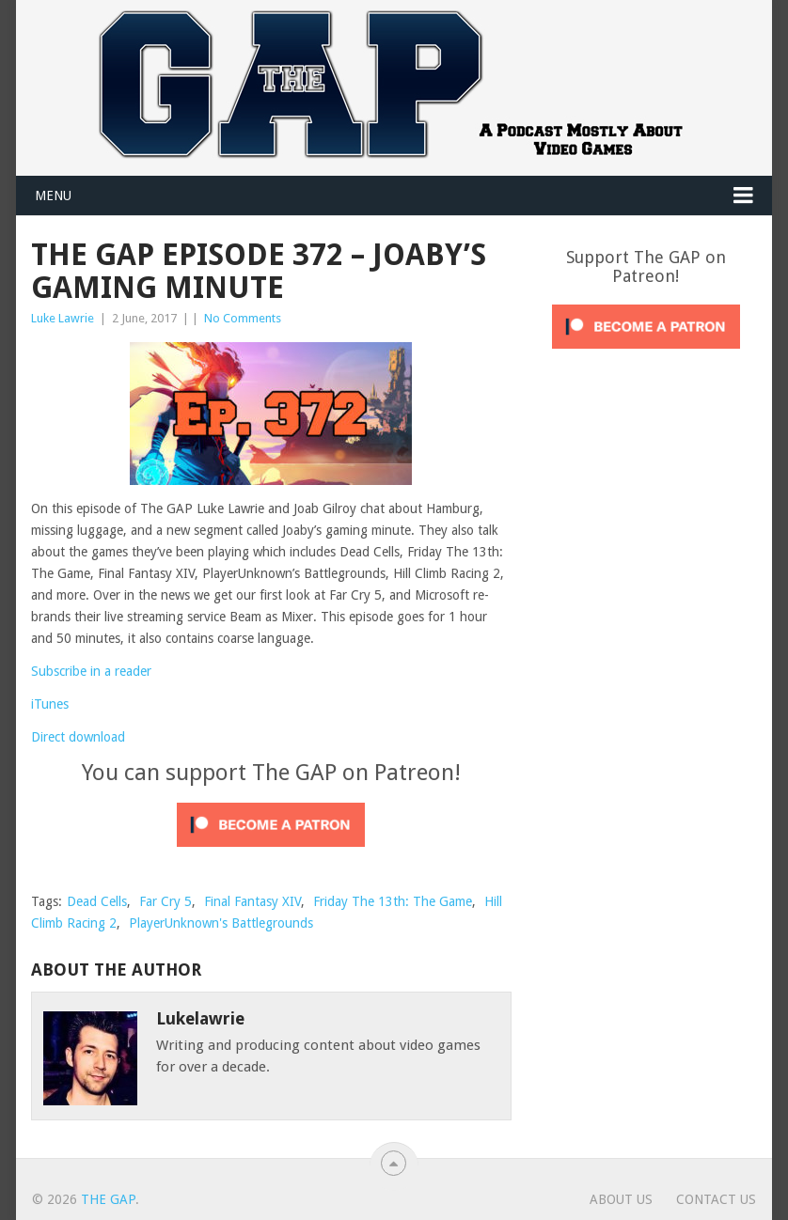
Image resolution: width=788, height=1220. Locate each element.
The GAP (108, 1199)
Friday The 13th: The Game (392, 901)
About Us (621, 1199)
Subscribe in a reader (91, 671)
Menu (53, 195)
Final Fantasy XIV (252, 901)
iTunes (50, 704)
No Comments (242, 318)
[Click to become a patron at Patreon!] (271, 851)
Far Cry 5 (165, 901)
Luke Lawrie (62, 318)
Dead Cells (97, 901)
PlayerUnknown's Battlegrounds (221, 923)
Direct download (78, 736)
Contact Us (716, 1199)
